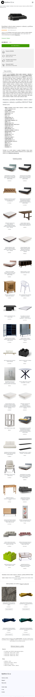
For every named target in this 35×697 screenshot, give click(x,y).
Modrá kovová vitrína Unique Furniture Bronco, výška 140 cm (10, 336)
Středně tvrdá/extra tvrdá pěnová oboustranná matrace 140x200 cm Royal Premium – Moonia (25, 402)
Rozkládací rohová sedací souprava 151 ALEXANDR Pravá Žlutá (26, 600)
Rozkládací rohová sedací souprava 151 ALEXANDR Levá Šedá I (9, 600)
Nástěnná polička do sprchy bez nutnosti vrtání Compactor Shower (10, 379)
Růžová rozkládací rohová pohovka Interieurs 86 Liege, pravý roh (25, 540)
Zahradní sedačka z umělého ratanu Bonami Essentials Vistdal (25, 562)
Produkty (4, 6)
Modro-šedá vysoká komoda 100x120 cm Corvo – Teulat (25, 336)
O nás (3, 686)
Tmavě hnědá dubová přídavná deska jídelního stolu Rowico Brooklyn (25, 221)
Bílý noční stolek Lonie (10, 425)
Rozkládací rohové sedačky (25, 574)
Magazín (3, 677)
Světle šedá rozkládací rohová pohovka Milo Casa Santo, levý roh (10, 540)
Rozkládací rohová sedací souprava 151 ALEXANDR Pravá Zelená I (26, 626)
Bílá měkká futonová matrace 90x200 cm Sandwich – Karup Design (25, 314)
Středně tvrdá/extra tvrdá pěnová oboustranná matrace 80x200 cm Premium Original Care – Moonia (10, 222)
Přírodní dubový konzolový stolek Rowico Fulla (10, 495)
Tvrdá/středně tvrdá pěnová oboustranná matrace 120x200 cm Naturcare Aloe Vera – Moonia (25, 246)
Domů (1, 6)
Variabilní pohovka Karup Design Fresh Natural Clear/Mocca (9, 196)
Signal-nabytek (17, 33)
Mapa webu (4, 679)
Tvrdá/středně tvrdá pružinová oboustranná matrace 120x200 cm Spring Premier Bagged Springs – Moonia (10, 402)
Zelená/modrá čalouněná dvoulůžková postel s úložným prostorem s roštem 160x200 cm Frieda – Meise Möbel (25, 427)
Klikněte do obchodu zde (13, 150)
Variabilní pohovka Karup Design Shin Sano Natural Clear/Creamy (10, 450)
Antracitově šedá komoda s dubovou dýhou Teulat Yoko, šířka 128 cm (10, 518)
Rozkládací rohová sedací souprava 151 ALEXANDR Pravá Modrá (9, 626)
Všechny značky (5, 674)
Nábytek (7, 6)
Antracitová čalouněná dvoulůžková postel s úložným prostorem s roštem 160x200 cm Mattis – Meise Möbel (25, 197)
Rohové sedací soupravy (16, 574)
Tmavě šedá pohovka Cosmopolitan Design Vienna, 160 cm (25, 495)
